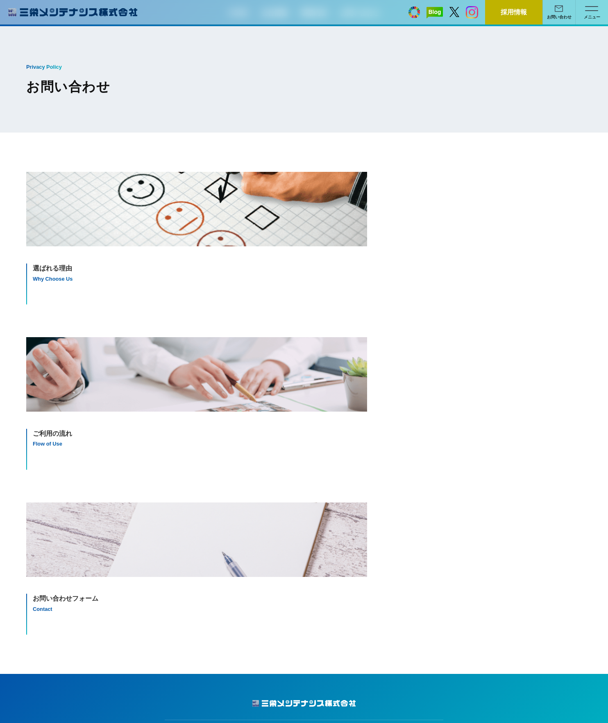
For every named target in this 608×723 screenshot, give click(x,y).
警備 (320, 512)
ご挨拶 (179, 488)
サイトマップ (44, 500)
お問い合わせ (474, 476)
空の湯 (322, 523)
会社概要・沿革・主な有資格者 (211, 500)
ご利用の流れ (474, 500)
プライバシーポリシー (56, 512)
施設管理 (325, 488)
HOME (36, 476)
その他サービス (334, 535)
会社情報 (182, 476)
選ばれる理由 (474, 488)
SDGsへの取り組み (196, 535)
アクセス (182, 512)
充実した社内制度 (194, 523)
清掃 (320, 500)
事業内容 (325, 476)
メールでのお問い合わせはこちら (379, 405)
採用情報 (38, 523)
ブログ (36, 488)
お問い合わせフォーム (486, 512)
